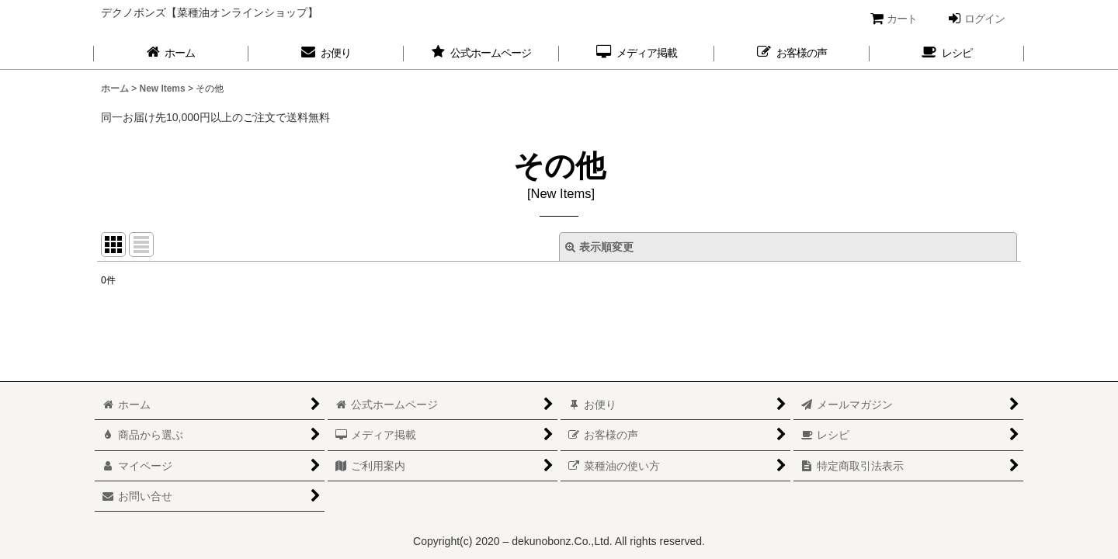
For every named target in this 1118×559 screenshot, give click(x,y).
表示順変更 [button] (599, 247)
